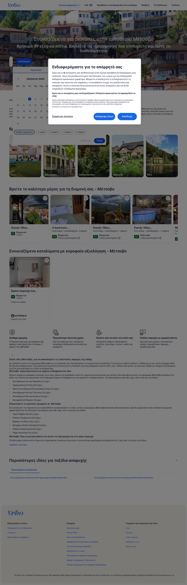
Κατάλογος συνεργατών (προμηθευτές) (67, 107)
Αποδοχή (127, 116)
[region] (94, 91)
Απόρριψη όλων (104, 116)
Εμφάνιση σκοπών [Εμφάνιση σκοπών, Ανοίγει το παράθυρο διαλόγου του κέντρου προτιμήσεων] (62, 116)
